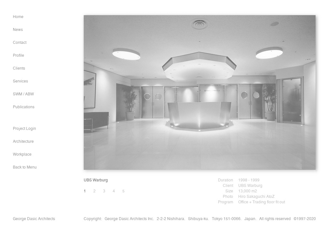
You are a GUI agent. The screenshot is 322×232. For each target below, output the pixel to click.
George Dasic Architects (34, 219)
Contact (19, 43)
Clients (19, 69)
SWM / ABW (23, 94)
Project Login (24, 129)
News (18, 30)
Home (18, 17)
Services (20, 81)
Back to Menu (25, 167)
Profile (18, 56)
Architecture (23, 142)
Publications (23, 107)
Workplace (22, 155)
